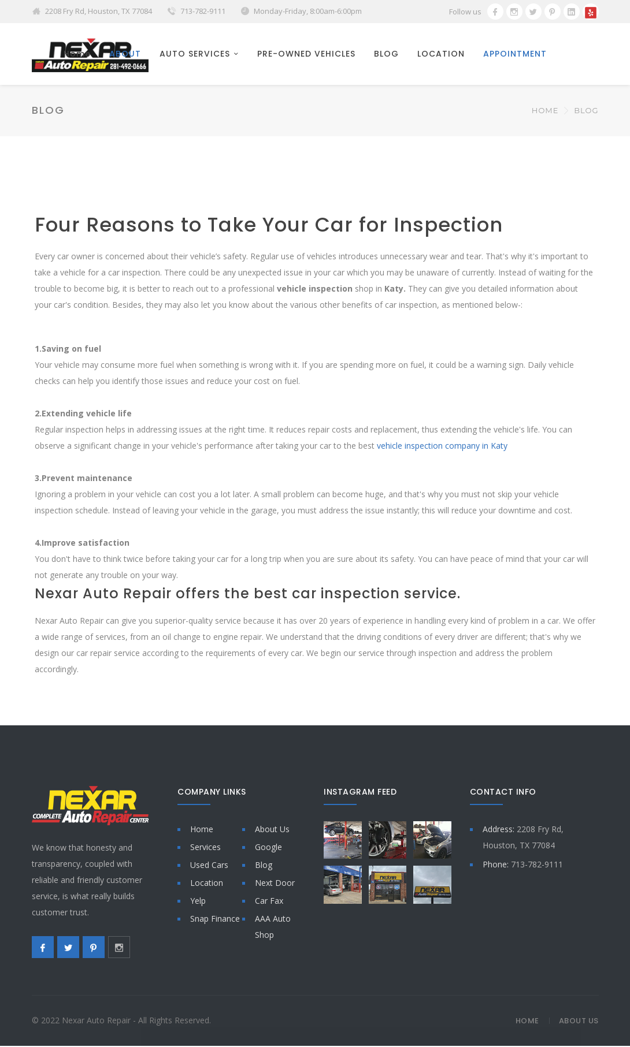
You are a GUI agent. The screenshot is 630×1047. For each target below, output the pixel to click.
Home (77, 54)
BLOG (386, 54)
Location (206, 883)
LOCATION (441, 54)
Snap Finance (215, 919)
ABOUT (125, 54)
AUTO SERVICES (195, 54)
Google (268, 848)
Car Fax (269, 901)
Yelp (198, 901)
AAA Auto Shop (273, 927)
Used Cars (209, 865)
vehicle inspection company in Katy (442, 446)
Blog (263, 865)
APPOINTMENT (515, 54)
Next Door (275, 883)
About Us (272, 830)
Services (205, 848)
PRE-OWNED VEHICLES (306, 54)
